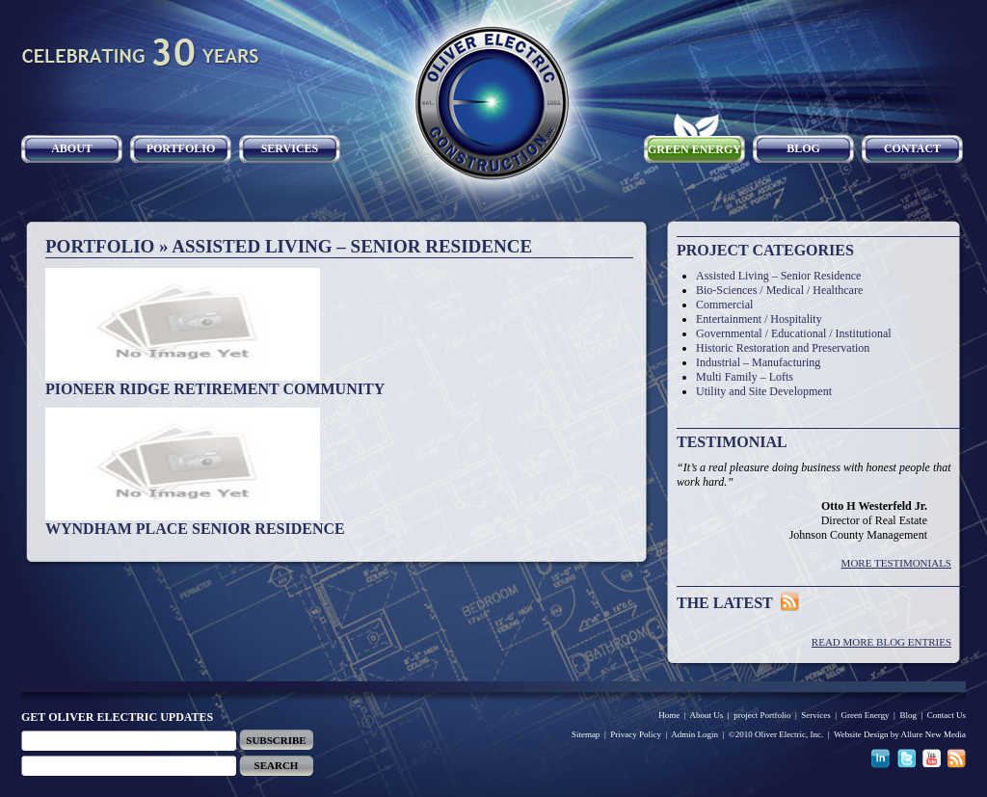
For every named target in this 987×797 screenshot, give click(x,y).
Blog (803, 148)
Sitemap (586, 734)
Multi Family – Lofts (744, 377)
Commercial (724, 304)
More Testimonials (896, 563)
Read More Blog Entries (881, 642)
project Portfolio (762, 715)
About (72, 148)
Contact (912, 148)
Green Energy (694, 149)
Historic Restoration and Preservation (782, 348)
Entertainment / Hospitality (759, 319)
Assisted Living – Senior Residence (778, 275)
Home (669, 715)
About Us (707, 715)
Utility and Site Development (764, 391)
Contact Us (946, 715)
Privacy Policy (635, 734)
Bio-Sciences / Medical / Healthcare (779, 290)
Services (290, 148)
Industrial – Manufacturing (758, 362)
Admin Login (694, 734)
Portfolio (181, 148)
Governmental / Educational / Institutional (794, 333)
